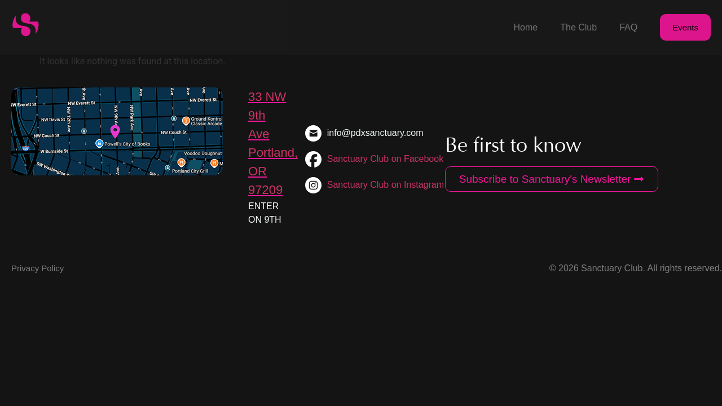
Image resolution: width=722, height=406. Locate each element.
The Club (578, 27)
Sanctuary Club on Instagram (385, 184)
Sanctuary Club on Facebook (385, 159)
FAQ (628, 27)
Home (526, 27)
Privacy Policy (37, 268)
